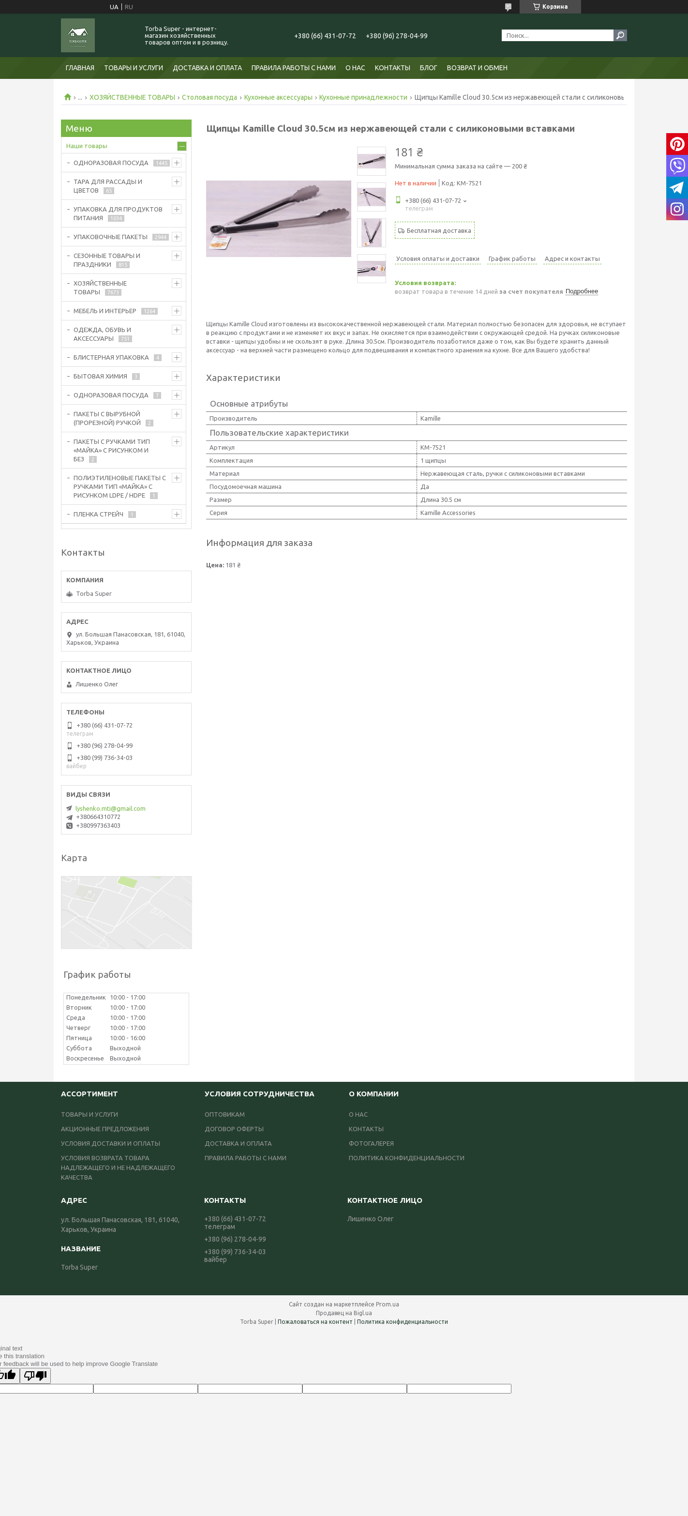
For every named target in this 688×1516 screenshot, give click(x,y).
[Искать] (620, 35)
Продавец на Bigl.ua (344, 1313)
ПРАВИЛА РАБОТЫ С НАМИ (294, 68)
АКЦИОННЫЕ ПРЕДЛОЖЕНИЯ (105, 1128)
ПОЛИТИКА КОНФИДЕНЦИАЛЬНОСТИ (406, 1157)
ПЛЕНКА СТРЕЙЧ (98, 514)
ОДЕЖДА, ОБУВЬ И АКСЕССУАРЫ (102, 334)
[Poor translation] (35, 1376)
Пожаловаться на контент (315, 1322)
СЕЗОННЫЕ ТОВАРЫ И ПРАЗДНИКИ (107, 260)
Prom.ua (387, 1304)
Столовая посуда (209, 97)
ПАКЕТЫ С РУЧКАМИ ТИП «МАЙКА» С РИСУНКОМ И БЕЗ (112, 450)
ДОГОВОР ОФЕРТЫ (234, 1128)
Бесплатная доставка (439, 230)
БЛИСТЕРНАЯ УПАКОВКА (111, 357)
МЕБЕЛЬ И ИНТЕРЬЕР (105, 310)
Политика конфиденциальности (402, 1322)
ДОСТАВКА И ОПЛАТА (207, 68)
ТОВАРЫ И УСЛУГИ (133, 68)
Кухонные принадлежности (363, 97)
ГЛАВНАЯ (80, 68)
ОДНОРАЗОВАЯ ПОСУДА (111, 162)
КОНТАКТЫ (392, 68)
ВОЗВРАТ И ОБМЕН (477, 68)
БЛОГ (428, 68)
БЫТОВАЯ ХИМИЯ (100, 376)
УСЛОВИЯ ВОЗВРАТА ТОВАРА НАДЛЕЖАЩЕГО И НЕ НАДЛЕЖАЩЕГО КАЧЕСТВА (118, 1167)
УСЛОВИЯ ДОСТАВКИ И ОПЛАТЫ (110, 1143)
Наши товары (86, 145)
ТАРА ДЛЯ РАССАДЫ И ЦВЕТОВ (108, 186)
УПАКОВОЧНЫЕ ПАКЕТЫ (111, 236)
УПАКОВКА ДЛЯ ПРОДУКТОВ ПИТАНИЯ (118, 213)
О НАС (355, 68)
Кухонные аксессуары (278, 97)
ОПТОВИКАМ (225, 1114)
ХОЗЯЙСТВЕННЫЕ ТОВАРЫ (132, 97)
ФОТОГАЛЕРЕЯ (371, 1143)
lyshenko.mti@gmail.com (110, 808)
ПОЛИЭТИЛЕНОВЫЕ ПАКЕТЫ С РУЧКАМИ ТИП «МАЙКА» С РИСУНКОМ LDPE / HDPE (120, 486)
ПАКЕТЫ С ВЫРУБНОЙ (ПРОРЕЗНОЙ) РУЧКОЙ (107, 418)
